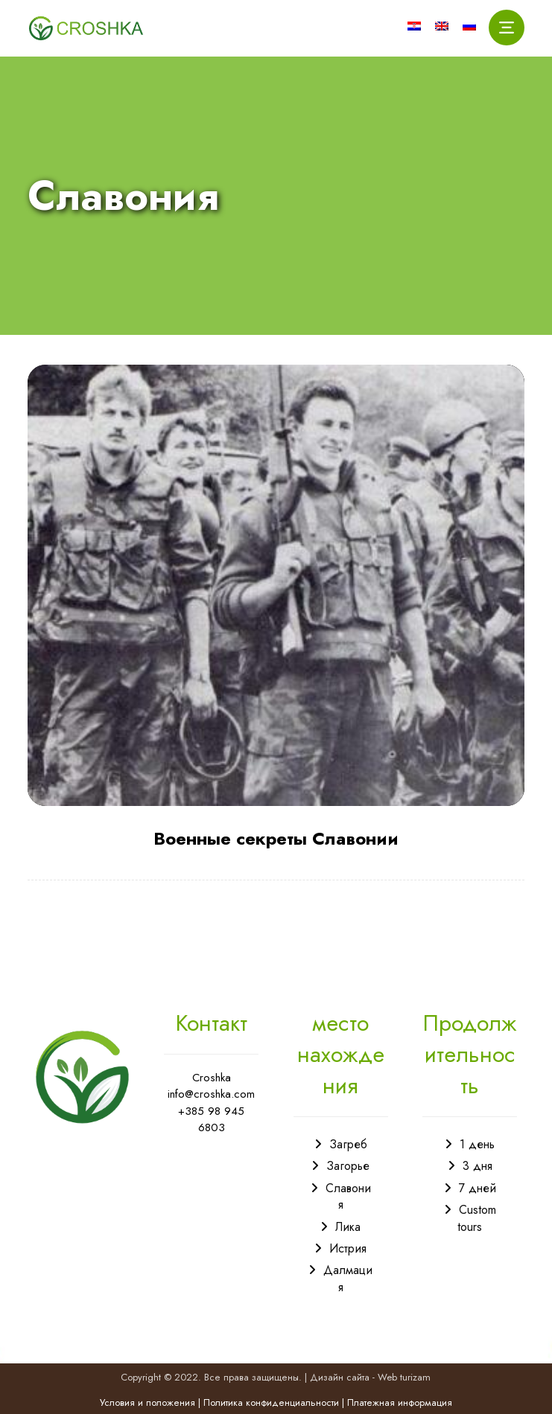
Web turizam (404, 1377)
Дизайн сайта (339, 1377)
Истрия (348, 1248)
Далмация (347, 1278)
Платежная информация (399, 1402)
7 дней (477, 1188)
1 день (477, 1144)
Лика (348, 1226)
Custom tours (476, 1218)
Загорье (347, 1165)
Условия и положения (147, 1402)
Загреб (348, 1144)
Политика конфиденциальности (271, 1402)
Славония (348, 1196)
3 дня (477, 1165)
